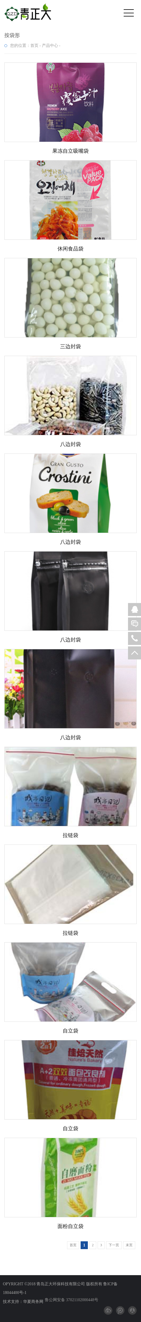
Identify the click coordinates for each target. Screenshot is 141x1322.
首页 (34, 45)
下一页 (114, 1245)
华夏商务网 (33, 1301)
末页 (129, 1245)
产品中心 (50, 45)
